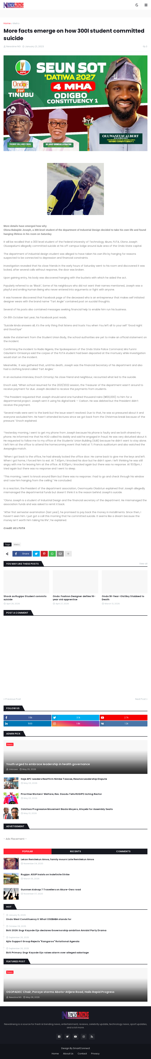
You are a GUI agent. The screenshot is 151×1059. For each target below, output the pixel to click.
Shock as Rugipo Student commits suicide (25, 598)
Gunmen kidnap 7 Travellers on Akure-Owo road (51, 889)
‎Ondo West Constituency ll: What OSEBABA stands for (38, 919)
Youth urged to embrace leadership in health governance (48, 764)
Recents (75, 851)
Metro (16, 23)
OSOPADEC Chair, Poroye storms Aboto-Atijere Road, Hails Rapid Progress (60, 992)
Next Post (140, 699)
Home (7, 23)
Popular (27, 851)
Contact (82, 1053)
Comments (123, 851)
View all (143, 563)
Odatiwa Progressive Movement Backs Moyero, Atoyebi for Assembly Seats (67, 809)
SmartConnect (81, 1048)
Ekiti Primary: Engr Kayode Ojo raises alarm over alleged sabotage (47, 952)
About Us (68, 1053)
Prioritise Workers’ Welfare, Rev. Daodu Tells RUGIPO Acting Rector (61, 794)
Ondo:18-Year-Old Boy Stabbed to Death (123, 598)
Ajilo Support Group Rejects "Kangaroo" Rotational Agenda (42, 941)
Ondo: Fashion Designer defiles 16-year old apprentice (74, 598)
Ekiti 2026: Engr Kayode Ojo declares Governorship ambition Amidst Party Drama (56, 930)
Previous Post (13, 699)
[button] (137, 5)
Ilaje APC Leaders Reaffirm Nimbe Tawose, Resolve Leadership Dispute (64, 779)
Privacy (95, 1053)
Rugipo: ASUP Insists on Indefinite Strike (45, 874)
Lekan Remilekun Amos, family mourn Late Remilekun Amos (57, 859)
